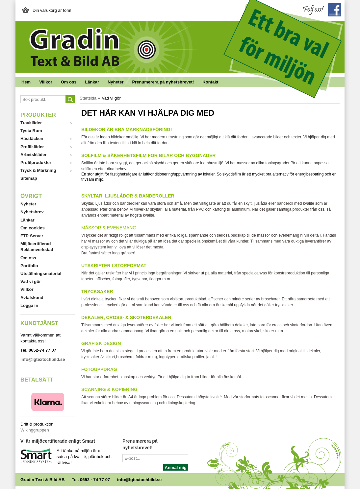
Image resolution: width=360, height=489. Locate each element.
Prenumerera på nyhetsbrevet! (163, 82)
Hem (26, 82)
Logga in (29, 305)
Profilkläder (32, 146)
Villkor (45, 82)
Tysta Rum (31, 130)
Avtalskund (31, 297)
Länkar (92, 82)
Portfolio (29, 265)
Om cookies (32, 227)
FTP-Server (31, 235)
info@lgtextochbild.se (139, 479)
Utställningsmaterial (40, 273)
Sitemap (28, 178)
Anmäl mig (176, 467)
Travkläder (31, 122)
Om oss (69, 82)
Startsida (88, 98)
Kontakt (210, 82)
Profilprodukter (35, 162)
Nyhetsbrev (32, 211)
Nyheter (115, 82)
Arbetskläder (33, 154)
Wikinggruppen (34, 430)
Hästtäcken (31, 138)
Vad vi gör (30, 281)
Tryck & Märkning (38, 170)
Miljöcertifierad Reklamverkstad (36, 246)
